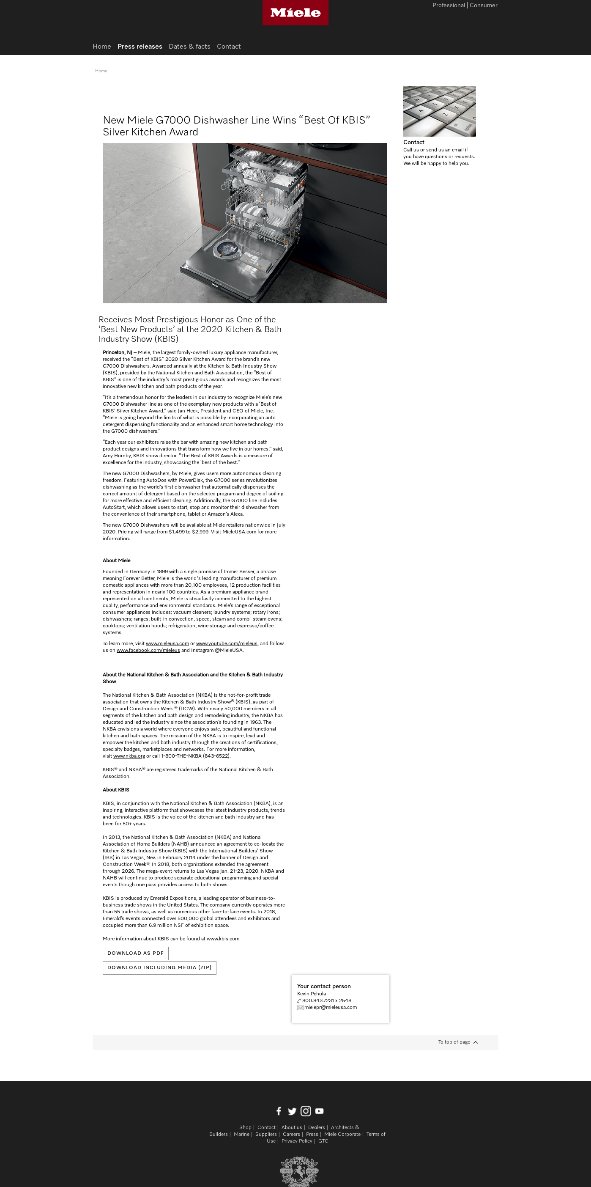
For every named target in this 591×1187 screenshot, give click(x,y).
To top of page (454, 1042)
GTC (323, 1141)
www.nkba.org (129, 756)
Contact (413, 143)
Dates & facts (190, 47)
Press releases (140, 47)
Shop (245, 1127)
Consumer (484, 5)
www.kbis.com (223, 939)
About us (292, 1127)
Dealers (316, 1127)
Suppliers (266, 1134)
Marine (241, 1134)
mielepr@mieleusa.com (330, 1007)
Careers (291, 1134)
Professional (448, 5)
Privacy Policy (297, 1141)
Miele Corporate (342, 1134)
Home (102, 47)
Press (312, 1134)
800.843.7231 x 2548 (326, 1000)
